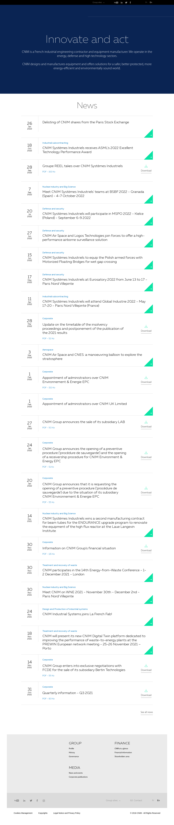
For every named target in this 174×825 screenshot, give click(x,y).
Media (74, 767)
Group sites (112, 800)
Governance (74, 757)
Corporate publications (78, 777)
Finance (122, 743)
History (72, 753)
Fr (146, 2)
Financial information (123, 753)
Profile (71, 749)
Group (75, 743)
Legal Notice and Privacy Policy (66, 813)
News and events (76, 773)
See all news (147, 712)
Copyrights (42, 813)
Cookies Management (23, 813)
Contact (138, 800)
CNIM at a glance (121, 749)
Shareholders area (122, 757)
